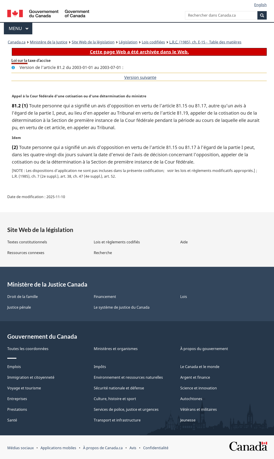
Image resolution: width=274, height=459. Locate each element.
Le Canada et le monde (199, 366)
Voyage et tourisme (24, 388)
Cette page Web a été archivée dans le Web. (139, 52)
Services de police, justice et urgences (126, 409)
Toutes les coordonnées (27, 348)
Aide (184, 242)
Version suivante (140, 77)
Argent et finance (195, 377)
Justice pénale (19, 307)
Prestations (17, 409)
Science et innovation (198, 388)
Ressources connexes (25, 252)
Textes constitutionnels (27, 242)
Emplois (14, 366)
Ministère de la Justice (48, 42)
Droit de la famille (22, 296)
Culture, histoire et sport (115, 398)
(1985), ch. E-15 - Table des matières (205, 42)
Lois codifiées (153, 42)
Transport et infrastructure (117, 420)
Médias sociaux (20, 447)
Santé (12, 420)
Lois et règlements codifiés (117, 242)
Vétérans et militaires (198, 409)
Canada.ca (16, 42)
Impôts (100, 366)
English (260, 4)
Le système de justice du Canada (122, 307)
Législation (128, 42)
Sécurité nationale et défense (119, 388)
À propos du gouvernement (204, 348)
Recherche (103, 252)
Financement (105, 296)
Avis (132, 447)
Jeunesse (187, 420)
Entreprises (17, 398)
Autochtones (191, 398)
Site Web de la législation (93, 42)
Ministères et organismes (116, 348)
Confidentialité (155, 447)
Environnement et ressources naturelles (128, 377)
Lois (183, 296)
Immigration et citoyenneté (30, 377)
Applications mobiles (58, 447)
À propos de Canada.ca (103, 447)
